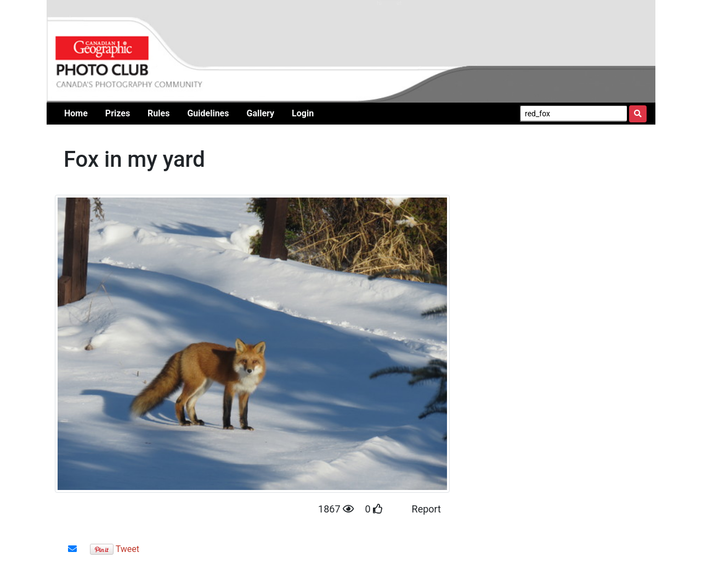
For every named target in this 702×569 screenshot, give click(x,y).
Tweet (127, 549)
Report (426, 509)
